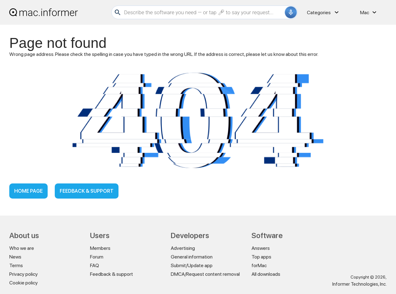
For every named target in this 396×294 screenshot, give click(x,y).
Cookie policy (23, 283)
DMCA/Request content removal (205, 274)
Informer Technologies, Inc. (359, 284)
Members (100, 248)
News (15, 257)
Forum (96, 257)
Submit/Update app (192, 265)
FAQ (94, 265)
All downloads (266, 274)
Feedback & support (87, 191)
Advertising (183, 248)
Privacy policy (23, 274)
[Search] (203, 12)
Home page (28, 191)
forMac (259, 265)
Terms (16, 265)
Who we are (21, 248)
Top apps (261, 257)
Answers (261, 248)
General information (192, 257)
